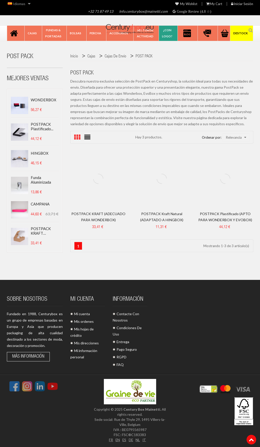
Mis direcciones (86, 343)
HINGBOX (39, 153)
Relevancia (236, 137)
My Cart (214, 4)
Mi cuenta (82, 314)
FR (110, 440)
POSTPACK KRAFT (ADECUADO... (43, 230)
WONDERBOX (43, 100)
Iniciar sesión (242, 4)
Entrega (123, 342)
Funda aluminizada (41, 179)
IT (145, 440)
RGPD (121, 357)
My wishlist (186, 4)
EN (117, 440)
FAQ (120, 364)
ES (124, 440)
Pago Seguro (127, 349)
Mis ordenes (84, 321)
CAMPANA (40, 204)
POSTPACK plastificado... (42, 126)
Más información (28, 356)
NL (138, 440)
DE (131, 440)
